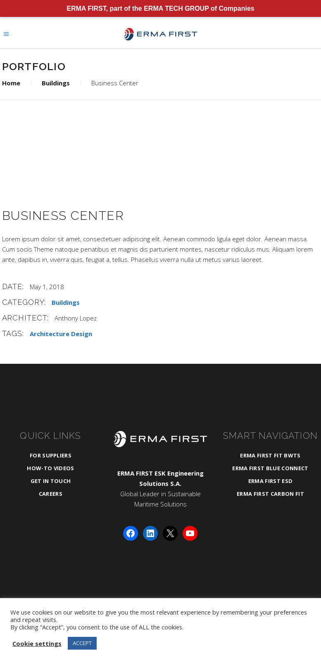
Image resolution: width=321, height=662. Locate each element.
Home (11, 83)
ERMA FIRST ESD (270, 481)
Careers (50, 493)
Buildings (56, 83)
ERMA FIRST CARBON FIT (270, 493)
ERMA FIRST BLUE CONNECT (270, 468)
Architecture (49, 334)
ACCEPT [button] (82, 643)
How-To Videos (50, 468)
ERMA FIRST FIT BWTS (270, 455)
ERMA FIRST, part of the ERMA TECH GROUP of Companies (160, 8)
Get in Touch (51, 481)
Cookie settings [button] (37, 643)
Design (81, 334)
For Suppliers (50, 455)
